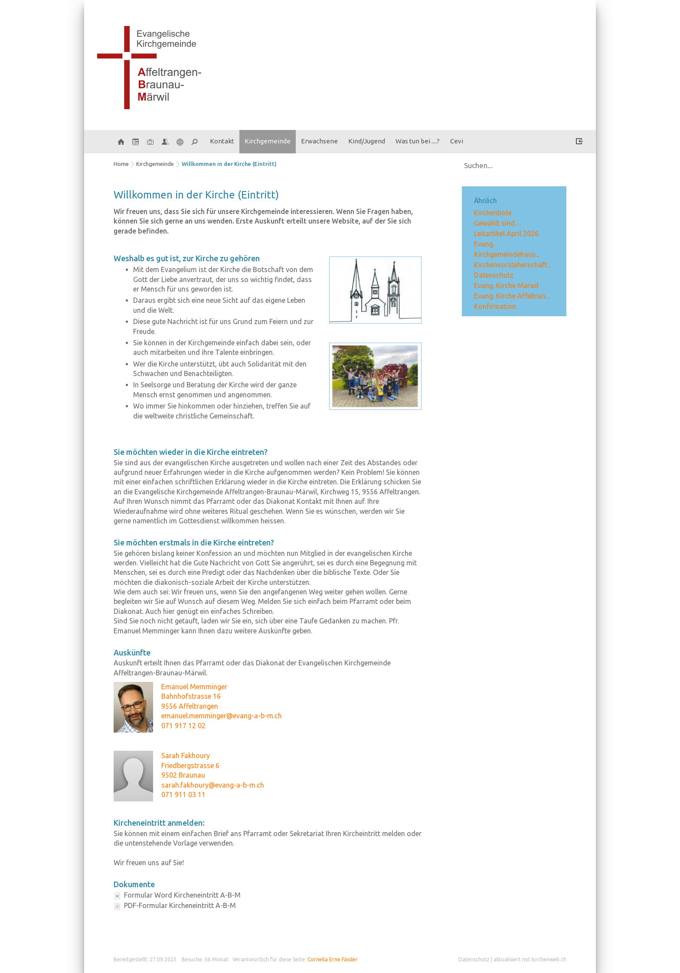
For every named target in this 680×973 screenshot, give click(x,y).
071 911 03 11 (183, 794)
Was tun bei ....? (418, 141)
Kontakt (222, 141)
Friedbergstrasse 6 (190, 765)
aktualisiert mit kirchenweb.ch (530, 959)
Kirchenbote (493, 213)
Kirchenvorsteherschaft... (512, 265)
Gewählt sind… (498, 223)
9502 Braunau (183, 775)
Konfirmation (495, 306)
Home (121, 164)
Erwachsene (319, 141)
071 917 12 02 (183, 726)
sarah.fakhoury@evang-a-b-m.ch (212, 785)
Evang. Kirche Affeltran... (511, 296)
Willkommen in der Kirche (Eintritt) (229, 164)
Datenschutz (493, 275)
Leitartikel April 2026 (506, 233)
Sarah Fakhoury (185, 755)
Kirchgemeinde (268, 141)
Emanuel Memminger (194, 687)
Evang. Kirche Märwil (506, 285)
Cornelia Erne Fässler (332, 959)
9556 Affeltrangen (189, 706)
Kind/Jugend (366, 141)
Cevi (456, 141)
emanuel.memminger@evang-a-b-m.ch (221, 716)
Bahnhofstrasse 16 (191, 696)
